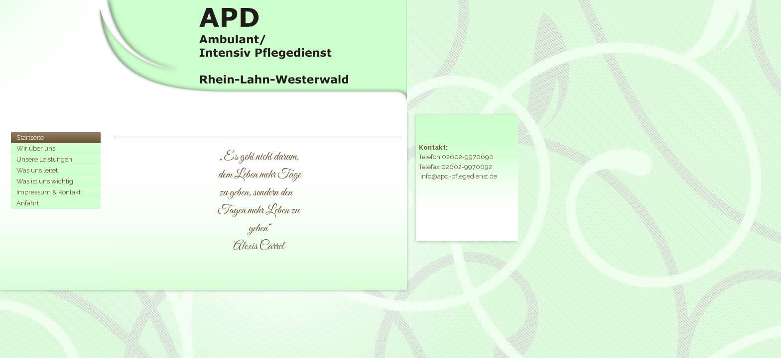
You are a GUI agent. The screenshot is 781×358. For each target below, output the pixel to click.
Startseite (30, 137)
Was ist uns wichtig (44, 181)
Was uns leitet (37, 170)
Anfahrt (27, 203)
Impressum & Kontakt (48, 192)
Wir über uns (35, 148)
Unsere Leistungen (44, 159)
